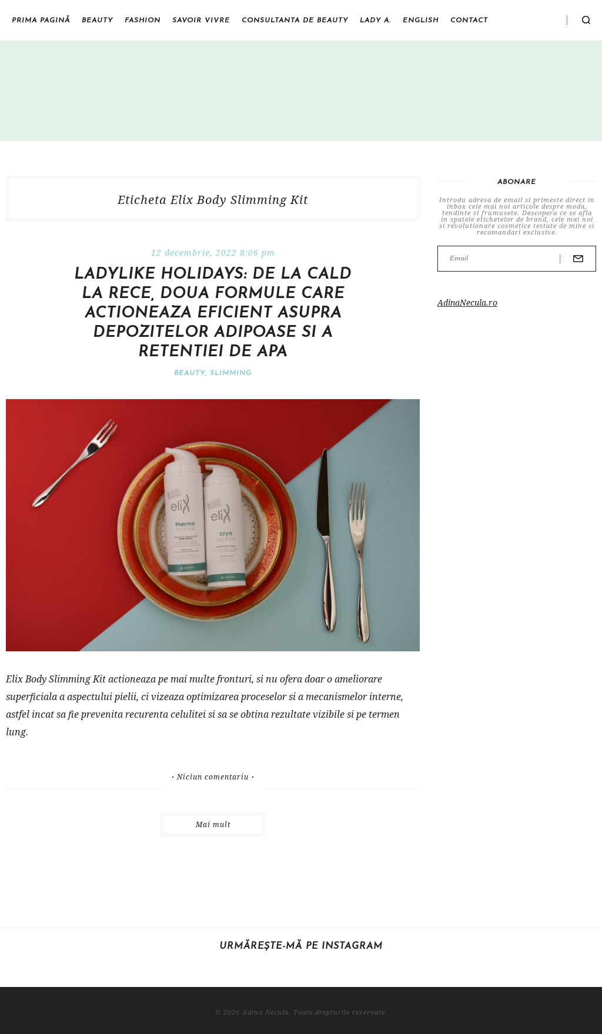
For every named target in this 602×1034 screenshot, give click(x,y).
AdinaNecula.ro (467, 302)
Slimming (231, 373)
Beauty (97, 20)
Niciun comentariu (213, 777)
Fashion (142, 20)
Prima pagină (41, 20)
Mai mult (213, 824)
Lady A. (375, 20)
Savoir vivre (201, 20)
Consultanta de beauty (295, 20)
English (421, 20)
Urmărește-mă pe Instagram (301, 946)
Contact (469, 20)
